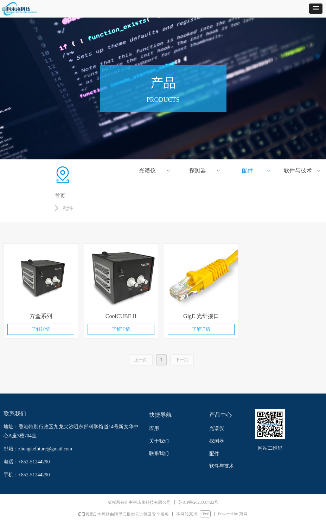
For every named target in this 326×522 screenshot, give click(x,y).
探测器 (205, 170)
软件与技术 (302, 170)
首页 (60, 196)
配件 (256, 170)
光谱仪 (155, 170)
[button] (315, 9)
